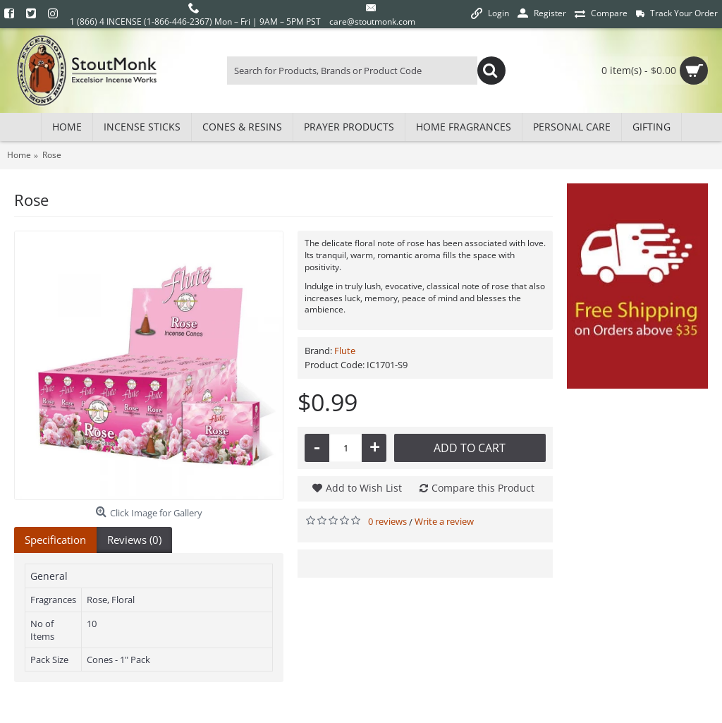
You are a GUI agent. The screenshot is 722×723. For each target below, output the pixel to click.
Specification (55, 540)
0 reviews (387, 521)
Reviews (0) (134, 540)
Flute (344, 350)
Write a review (444, 521)
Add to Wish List (364, 487)
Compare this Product (483, 487)
